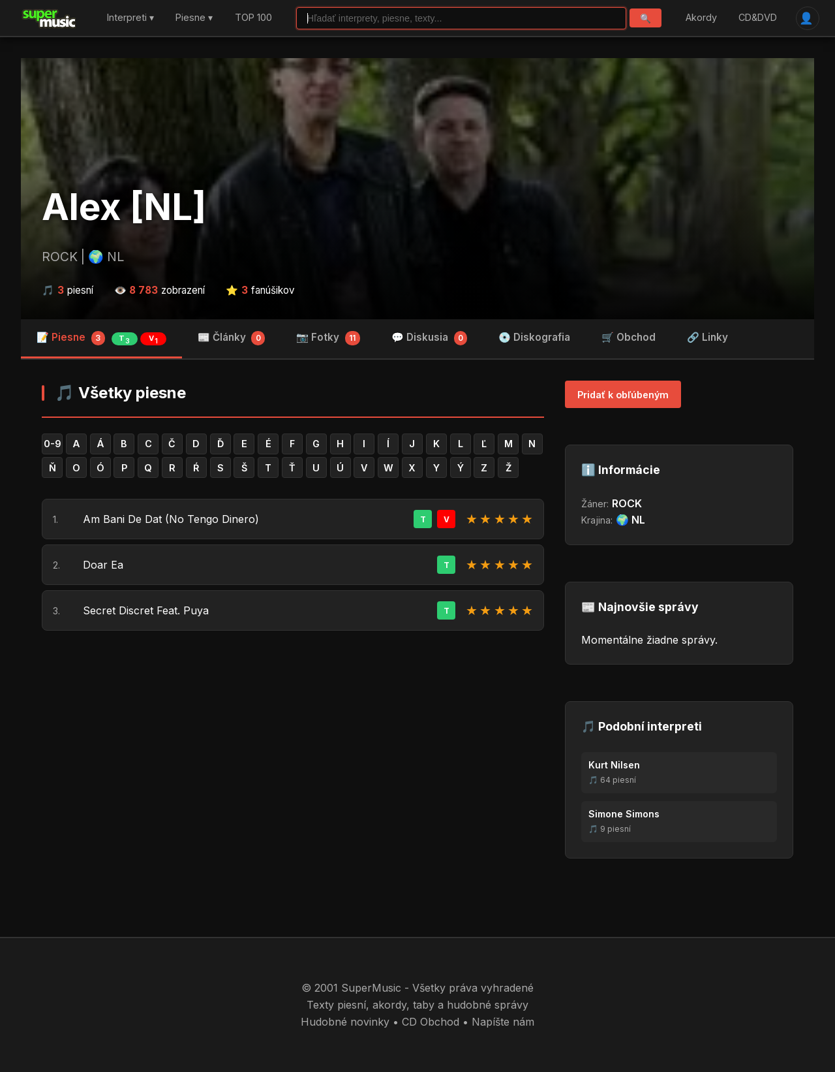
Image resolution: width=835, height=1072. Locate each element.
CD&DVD (757, 18)
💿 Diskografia (534, 337)
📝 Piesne (101, 338)
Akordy (701, 18)
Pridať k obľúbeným (623, 394)
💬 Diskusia (429, 338)
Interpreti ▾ (130, 18)
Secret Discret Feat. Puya (146, 610)
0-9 (52, 443)
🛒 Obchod (628, 337)
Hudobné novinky (345, 1021)
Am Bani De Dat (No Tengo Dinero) (171, 519)
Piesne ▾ (194, 18)
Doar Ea (103, 564)
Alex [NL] (124, 207)
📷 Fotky (328, 338)
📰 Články (232, 338)
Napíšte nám (503, 1021)
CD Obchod (430, 1021)
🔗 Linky (707, 337)
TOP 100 (253, 18)
